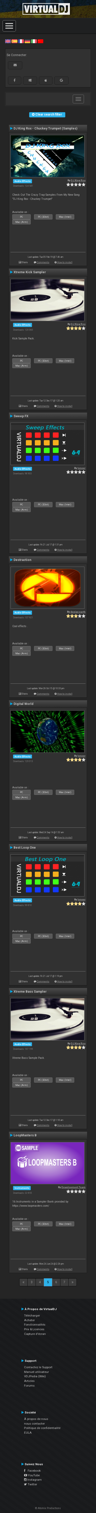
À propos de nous (36, 1419)
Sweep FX (21, 416)
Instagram (33, 1479)
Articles (29, 1381)
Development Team (73, 1187)
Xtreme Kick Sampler (30, 272)
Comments (43, 262)
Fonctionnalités (34, 1324)
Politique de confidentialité (42, 1428)
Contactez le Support (38, 1367)
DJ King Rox (78, 180)
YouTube (32, 1475)
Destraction (22, 560)
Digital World (23, 704)
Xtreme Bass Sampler (30, 991)
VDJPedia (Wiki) (35, 1376)
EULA (28, 1432)
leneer (82, 468)
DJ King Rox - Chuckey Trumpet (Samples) (45, 128)
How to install (64, 262)
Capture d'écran (35, 1334)
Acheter (29, 1320)
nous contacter (34, 1423)
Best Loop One (25, 847)
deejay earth (78, 611)
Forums (29, 1385)
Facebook (32, 1470)
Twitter (30, 1484)
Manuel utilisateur (36, 1372)
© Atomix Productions (48, 1508)
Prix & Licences (34, 1329)
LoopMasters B (25, 1135)
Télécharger (32, 1315)
